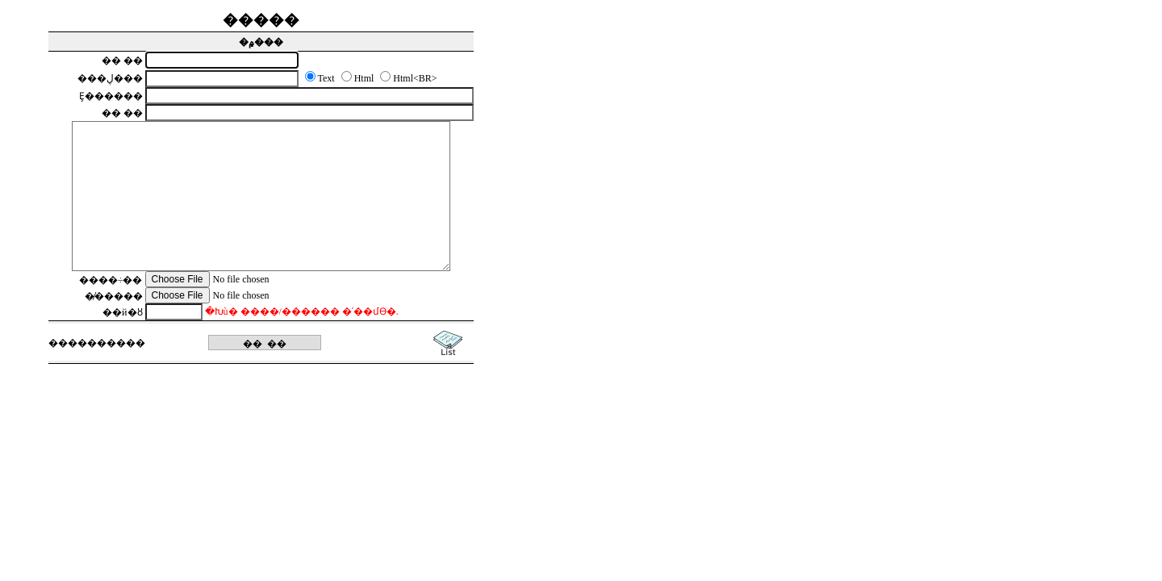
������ (97, 343)
